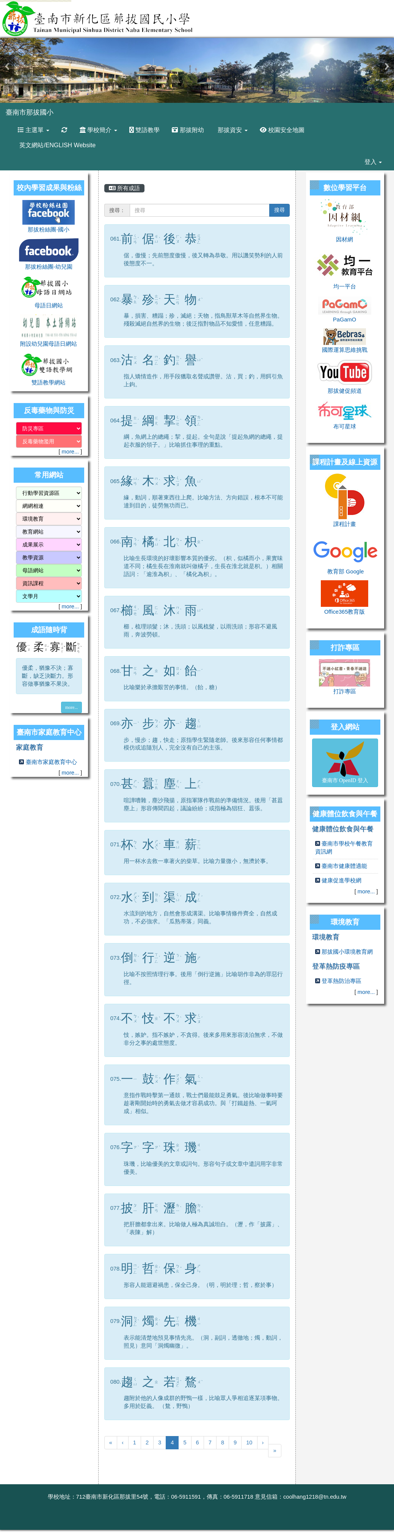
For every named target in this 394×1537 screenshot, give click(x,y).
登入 (373, 162)
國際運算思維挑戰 (344, 350)
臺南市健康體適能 (344, 866)
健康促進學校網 (341, 880)
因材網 (344, 239)
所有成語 (124, 188)
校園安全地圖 (282, 130)
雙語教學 (144, 130)
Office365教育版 (344, 612)
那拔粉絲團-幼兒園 (48, 267)
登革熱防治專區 (341, 981)
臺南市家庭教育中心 (51, 762)
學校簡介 (98, 130)
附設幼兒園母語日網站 (48, 344)
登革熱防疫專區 (336, 966)
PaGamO (344, 320)
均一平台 (344, 286)
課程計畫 (344, 524)
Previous (7, 66)
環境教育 (325, 937)
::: (60, 105)
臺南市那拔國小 (29, 112)
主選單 (33, 130)
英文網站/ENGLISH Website (57, 145)
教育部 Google (345, 572)
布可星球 (344, 427)
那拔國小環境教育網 (347, 952)
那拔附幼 (188, 130)
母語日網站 (49, 305)
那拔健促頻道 (345, 391)
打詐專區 (344, 691)
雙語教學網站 (48, 383)
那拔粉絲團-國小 (48, 230)
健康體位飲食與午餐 (343, 829)
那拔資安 (232, 130)
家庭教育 (29, 747)
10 (249, 1442)
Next (387, 66)
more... (70, 452)
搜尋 (279, 210)
